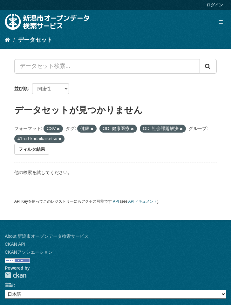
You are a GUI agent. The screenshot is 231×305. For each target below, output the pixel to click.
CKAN (15, 275)
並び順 (21, 88)
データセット (35, 40)
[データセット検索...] (107, 66)
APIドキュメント (142, 201)
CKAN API (15, 244)
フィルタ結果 (31, 149)
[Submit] (208, 66)
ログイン (215, 5)
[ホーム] (7, 40)
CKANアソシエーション (29, 252)
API (116, 201)
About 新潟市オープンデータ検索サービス (47, 236)
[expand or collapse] (220, 22)
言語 (9, 284)
